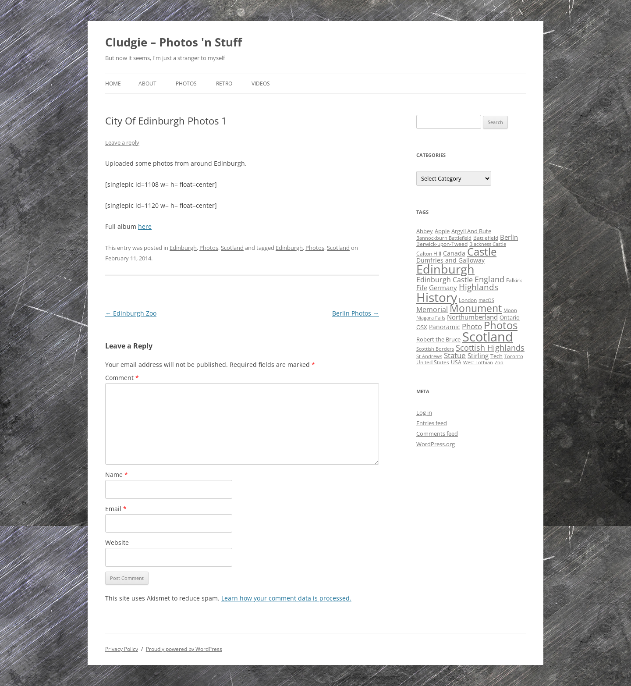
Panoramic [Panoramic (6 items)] (444, 327)
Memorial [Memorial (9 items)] (432, 309)
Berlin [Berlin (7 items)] (509, 237)
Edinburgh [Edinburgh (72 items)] (445, 269)
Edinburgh (183, 248)
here (145, 226)
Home (113, 83)
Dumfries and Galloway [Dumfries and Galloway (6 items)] (450, 260)
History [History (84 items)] (436, 297)
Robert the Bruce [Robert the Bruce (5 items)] (438, 339)
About (147, 83)
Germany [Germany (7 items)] (443, 287)
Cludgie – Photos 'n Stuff (173, 42)
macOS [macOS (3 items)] (486, 300)
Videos (261, 83)
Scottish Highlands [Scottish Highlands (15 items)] (490, 347)
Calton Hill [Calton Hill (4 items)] (428, 253)
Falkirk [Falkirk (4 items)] (514, 280)
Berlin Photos (355, 313)
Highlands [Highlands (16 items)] (478, 286)
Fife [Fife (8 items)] (421, 287)
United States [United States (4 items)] (432, 362)
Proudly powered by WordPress (184, 649)
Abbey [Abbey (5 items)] (424, 231)
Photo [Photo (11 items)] (472, 326)
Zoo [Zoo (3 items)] (499, 362)
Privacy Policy (121, 649)
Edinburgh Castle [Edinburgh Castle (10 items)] (444, 279)
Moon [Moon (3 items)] (510, 310)
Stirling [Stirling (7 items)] (478, 355)
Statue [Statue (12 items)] (455, 355)
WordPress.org (435, 444)
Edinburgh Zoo (130, 313)
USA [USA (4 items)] (456, 362)
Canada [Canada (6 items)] (454, 253)
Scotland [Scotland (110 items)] (487, 336)
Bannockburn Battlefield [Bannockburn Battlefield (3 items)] (443, 238)
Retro (224, 83)
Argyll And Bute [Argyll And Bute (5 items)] (471, 231)
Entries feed (431, 423)
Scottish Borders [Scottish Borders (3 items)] (435, 349)
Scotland (232, 248)
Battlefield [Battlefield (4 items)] (485, 238)
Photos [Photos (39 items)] (501, 325)
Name (116, 474)
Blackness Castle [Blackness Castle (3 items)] (487, 244)
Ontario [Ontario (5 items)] (510, 317)
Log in (424, 412)
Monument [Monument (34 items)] (476, 308)
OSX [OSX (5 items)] (421, 327)
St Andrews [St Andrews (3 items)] (429, 356)
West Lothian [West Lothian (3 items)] (478, 362)
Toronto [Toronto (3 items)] (513, 356)
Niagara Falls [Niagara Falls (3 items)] (430, 318)
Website (117, 542)
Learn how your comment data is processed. (286, 598)
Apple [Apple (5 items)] (442, 231)
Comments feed (437, 433)
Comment (122, 377)
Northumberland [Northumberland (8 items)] (472, 317)
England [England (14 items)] (489, 279)
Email (116, 509)
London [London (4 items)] (468, 300)
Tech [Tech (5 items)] (496, 356)
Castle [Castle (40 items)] (481, 252)
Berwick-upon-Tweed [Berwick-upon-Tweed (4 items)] (442, 244)
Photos (186, 83)
